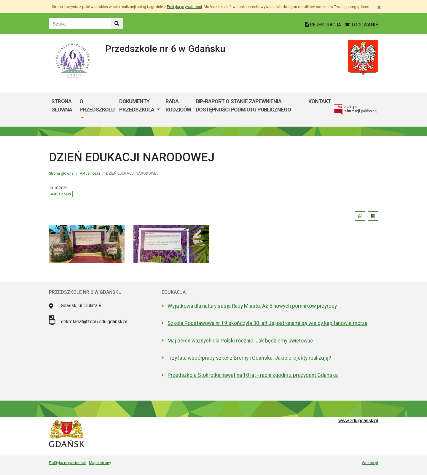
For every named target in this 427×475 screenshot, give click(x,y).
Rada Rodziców (178, 105)
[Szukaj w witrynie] (117, 23)
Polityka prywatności (67, 462)
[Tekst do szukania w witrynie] (80, 23)
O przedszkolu (96, 105)
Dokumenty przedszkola (137, 105)
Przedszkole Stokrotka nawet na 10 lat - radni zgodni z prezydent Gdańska (253, 375)
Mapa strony (100, 462)
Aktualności (90, 173)
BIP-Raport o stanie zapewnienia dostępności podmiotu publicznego (243, 105)
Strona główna (61, 105)
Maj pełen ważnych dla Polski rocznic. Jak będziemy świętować (240, 341)
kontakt (319, 101)
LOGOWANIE (361, 25)
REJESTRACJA (323, 25)
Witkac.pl (370, 462)
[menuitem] (97, 109)
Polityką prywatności (184, 6)
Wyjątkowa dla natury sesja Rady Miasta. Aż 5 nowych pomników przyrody (252, 306)
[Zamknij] (379, 7)
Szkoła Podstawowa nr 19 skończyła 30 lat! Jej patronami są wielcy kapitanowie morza (267, 323)
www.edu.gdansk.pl (358, 420)
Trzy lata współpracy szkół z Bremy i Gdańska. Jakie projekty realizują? (249, 358)
